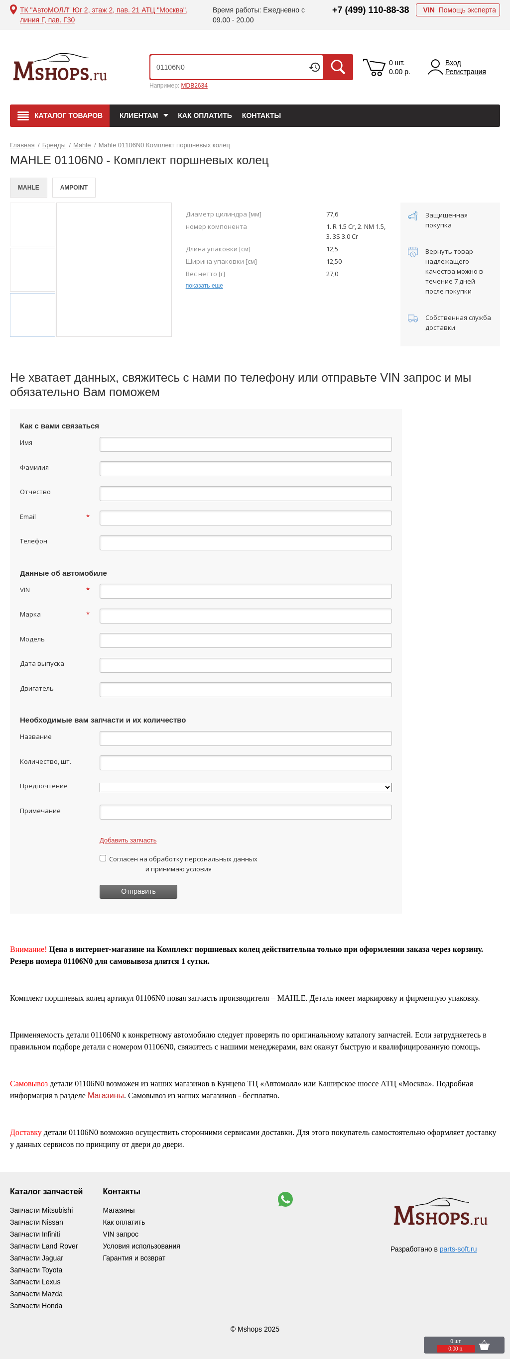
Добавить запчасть (128, 840)
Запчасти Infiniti (35, 1234)
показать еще (204, 285)
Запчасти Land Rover (44, 1246)
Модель (32, 638)
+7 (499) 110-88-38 (370, 10)
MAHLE (28, 187)
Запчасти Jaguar (36, 1258)
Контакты (261, 115)
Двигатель (37, 688)
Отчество (35, 491)
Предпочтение (44, 785)
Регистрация (465, 72)
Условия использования (141, 1246)
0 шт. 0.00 (399, 67)
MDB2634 (194, 85)
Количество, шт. (45, 761)
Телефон (33, 540)
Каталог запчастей (46, 1191)
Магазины (106, 1095)
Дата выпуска (42, 663)
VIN (55, 590)
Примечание (40, 810)
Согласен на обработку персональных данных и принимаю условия (178, 863)
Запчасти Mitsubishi (41, 1210)
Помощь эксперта (459, 10)
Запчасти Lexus (35, 1282)
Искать (338, 67)
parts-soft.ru (458, 1249)
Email (55, 516)
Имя (26, 442)
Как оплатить (205, 115)
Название (36, 736)
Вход (453, 63)
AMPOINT (74, 187)
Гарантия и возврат (134, 1258)
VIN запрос (120, 1234)
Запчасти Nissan (36, 1222)
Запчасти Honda (36, 1306)
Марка (55, 614)
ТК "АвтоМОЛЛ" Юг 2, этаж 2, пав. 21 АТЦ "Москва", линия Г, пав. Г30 (104, 15)
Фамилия (34, 467)
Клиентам (139, 115)
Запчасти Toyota (36, 1270)
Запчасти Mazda (36, 1294)
